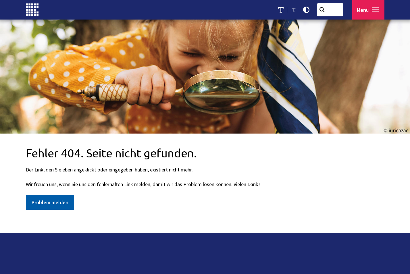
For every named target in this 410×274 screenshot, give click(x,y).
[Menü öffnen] (369, 10)
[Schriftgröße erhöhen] (282, 9)
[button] (376, 10)
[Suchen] (323, 9)
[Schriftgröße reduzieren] (295, 9)
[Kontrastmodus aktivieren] (307, 9)
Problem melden (50, 202)
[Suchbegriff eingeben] (331, 9)
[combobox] (331, 9)
